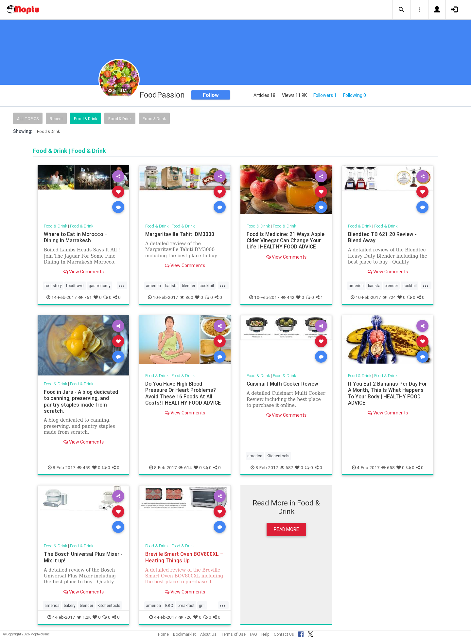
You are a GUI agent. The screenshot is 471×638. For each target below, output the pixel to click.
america (153, 285)
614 (185, 467)
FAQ (253, 634)
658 (388, 467)
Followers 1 (325, 95)
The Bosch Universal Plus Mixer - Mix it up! (82, 557)
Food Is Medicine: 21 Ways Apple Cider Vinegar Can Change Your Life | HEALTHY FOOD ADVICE (285, 243)
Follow (211, 95)
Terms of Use (233, 634)
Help (265, 634)
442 (287, 297)
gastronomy (100, 285)
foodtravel (75, 285)
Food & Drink (85, 118)
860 (186, 297)
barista (171, 285)
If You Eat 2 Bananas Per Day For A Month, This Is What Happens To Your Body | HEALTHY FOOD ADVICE (383, 393)
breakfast (186, 605)
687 (286, 467)
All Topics (28, 118)
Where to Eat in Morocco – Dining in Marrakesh (76, 237)
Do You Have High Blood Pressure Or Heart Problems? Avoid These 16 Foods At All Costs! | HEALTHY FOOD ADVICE (183, 393)
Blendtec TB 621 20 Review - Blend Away (383, 237)
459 (84, 467)
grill (202, 605)
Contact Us (284, 634)
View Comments (83, 272)
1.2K (84, 617)
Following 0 (354, 95)
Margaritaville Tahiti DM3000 (180, 234)
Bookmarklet (184, 634)
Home (163, 634)
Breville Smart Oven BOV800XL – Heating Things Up (184, 557)
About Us (208, 634)
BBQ (169, 605)
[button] (401, 9)
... (121, 285)
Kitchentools (278, 455)
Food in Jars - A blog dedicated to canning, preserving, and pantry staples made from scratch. (81, 401)
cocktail (207, 285)
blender (188, 285)
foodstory (53, 285)
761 (85, 297)
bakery (70, 605)
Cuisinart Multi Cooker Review (283, 383)
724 (389, 297)
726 (185, 617)
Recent (56, 118)
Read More (286, 529)
